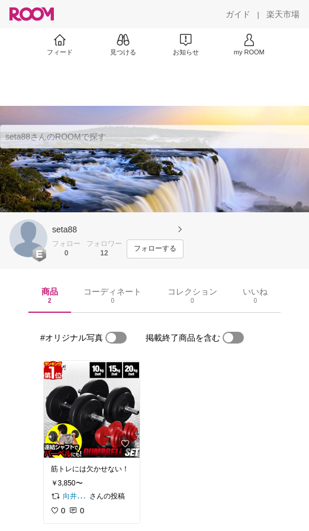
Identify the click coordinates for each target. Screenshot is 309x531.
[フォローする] (155, 248)
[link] (92, 409)
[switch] (116, 338)
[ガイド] (238, 14)
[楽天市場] (283, 14)
